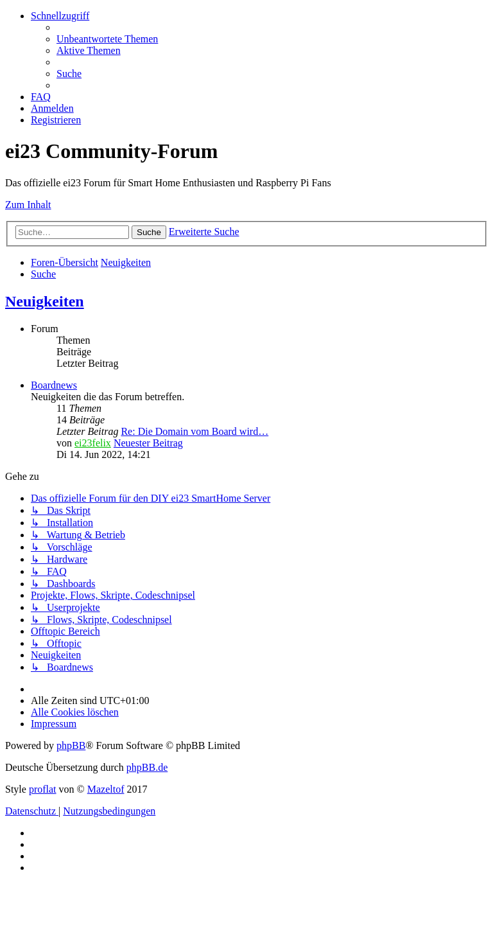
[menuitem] (107, 38)
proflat (42, 789)
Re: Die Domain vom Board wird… (194, 431)
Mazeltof (106, 789)
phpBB (70, 745)
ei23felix (92, 442)
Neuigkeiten (44, 301)
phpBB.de (147, 767)
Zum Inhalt (28, 204)
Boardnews (54, 385)
